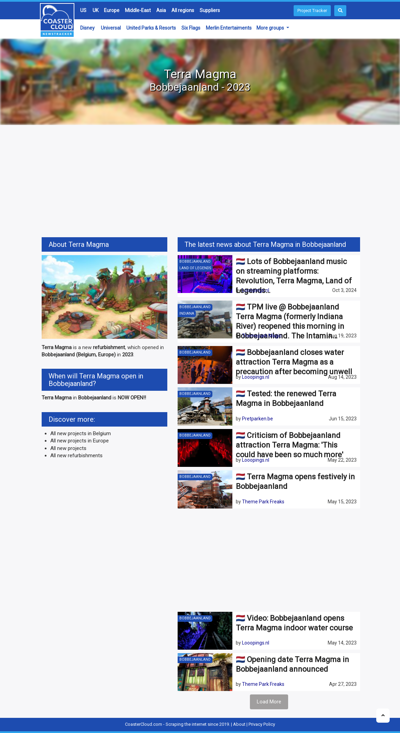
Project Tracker (312, 10)
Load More (269, 702)
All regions (182, 10)
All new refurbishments (76, 455)
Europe (111, 10)
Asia (161, 10)
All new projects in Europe (79, 441)
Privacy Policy (262, 724)
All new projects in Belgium (80, 433)
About (239, 724)
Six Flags (190, 28)
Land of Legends (195, 268)
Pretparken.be (257, 418)
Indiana (186, 313)
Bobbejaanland (195, 261)
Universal (111, 28)
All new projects (68, 448)
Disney (87, 28)
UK (95, 10)
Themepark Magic (262, 335)
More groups (270, 28)
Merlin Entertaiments (229, 28)
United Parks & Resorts (151, 28)
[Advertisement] (200, 182)
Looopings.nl (255, 290)
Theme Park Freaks (263, 501)
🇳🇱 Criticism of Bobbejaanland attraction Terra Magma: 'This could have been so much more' (289, 445)
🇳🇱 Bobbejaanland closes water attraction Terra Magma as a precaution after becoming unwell (294, 362)
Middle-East (138, 10)
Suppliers (210, 10)
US (83, 10)
